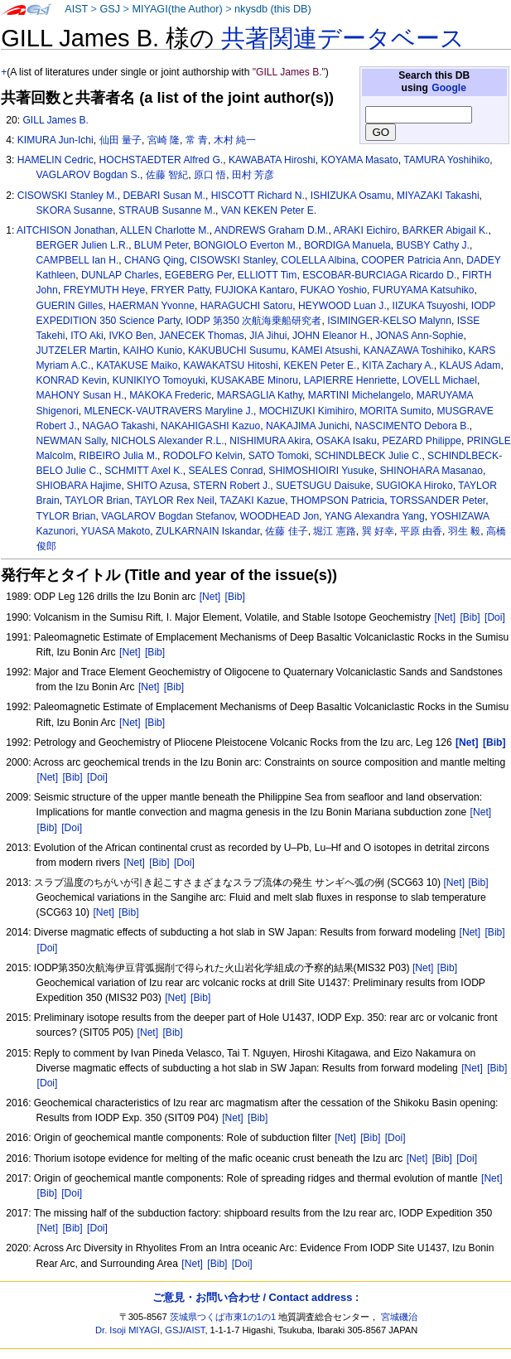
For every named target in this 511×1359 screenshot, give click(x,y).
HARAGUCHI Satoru (246, 306)
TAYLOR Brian (97, 500)
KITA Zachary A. (397, 365)
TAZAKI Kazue (252, 500)
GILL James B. (55, 120)
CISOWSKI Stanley (232, 260)
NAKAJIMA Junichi (308, 426)
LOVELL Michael (440, 380)
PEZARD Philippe (421, 441)
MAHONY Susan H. (80, 395)
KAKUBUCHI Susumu (237, 350)
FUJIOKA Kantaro (255, 290)
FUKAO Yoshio (333, 290)
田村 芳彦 (253, 175)
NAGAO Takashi (118, 426)
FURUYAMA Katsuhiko (424, 290)
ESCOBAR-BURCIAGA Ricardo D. (379, 275)
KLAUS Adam (469, 365)
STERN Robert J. (231, 485)
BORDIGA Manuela (347, 245)
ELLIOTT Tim (267, 275)
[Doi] (494, 617)
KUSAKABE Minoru (254, 380)
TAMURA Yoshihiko (446, 160)
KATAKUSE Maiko (136, 365)
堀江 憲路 (334, 531)
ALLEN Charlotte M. (165, 230)
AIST (76, 9)
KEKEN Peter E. (319, 365)
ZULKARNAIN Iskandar (208, 531)
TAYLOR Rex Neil (175, 500)
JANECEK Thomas (201, 335)
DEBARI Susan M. (164, 195)
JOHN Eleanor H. (330, 335)
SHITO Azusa (157, 485)
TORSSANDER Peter (437, 500)
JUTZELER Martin (77, 350)
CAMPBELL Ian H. (77, 260)
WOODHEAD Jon (279, 516)
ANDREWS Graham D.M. (272, 230)
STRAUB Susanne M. (166, 210)
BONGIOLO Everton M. (246, 245)
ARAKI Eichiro (366, 230)
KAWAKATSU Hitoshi (230, 365)
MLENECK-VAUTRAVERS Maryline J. (168, 411)
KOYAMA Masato (359, 160)
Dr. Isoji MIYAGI (127, 1330)
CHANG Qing (154, 260)
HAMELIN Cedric (55, 160)
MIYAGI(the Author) (177, 9)
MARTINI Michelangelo (359, 395)
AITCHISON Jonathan (66, 230)
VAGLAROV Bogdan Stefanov (167, 516)
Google (448, 88)
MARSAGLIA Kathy (259, 395)
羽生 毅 (464, 531)
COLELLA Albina (318, 260)
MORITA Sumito (395, 411)
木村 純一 (235, 140)
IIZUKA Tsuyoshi (429, 306)
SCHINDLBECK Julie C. (368, 456)
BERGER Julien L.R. (82, 245)
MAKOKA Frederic (170, 395)
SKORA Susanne (74, 210)
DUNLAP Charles (120, 275)
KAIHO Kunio (152, 350)
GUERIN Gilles (70, 306)
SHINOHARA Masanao (431, 470)
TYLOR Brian (66, 516)
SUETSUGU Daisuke (323, 485)
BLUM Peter (161, 245)
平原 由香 (421, 531)
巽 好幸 (378, 531)
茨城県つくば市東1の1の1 (223, 1317)
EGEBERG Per (198, 275)
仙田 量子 (120, 140)
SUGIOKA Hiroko (414, 485)
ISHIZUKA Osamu (351, 195)
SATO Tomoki (278, 456)
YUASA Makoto (115, 531)
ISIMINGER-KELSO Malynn (389, 320)
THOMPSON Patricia (338, 500)
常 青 (197, 140)
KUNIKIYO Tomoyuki (159, 380)
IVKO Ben (130, 335)
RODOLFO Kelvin (203, 456)
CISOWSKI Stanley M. (67, 195)
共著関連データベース (343, 38)
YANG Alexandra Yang (375, 516)
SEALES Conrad (226, 470)
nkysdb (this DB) (272, 9)
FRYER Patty (180, 290)
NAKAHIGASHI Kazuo (210, 426)
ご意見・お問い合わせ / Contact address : (255, 1297)
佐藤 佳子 (286, 531)
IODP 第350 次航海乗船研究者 (253, 320)
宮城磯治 (399, 1317)
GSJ (109, 9)
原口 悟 (210, 175)
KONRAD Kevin (71, 380)
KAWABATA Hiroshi (272, 160)
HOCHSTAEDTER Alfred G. (161, 160)
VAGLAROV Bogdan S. (88, 175)
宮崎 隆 (163, 140)
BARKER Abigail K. (446, 230)
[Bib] (235, 596)
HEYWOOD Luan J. (342, 306)
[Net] (210, 596)
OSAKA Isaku (346, 441)
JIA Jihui (268, 335)
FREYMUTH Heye (105, 290)
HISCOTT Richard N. (258, 195)
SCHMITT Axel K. (143, 470)
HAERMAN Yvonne (151, 306)
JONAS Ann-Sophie (419, 335)
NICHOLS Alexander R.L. (167, 441)
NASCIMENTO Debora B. (412, 426)
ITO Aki (86, 335)
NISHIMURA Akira (269, 441)
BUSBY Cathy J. (433, 245)
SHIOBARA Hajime (79, 485)
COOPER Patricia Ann (410, 260)
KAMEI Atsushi (325, 350)
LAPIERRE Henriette (350, 380)
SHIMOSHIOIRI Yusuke (321, 470)
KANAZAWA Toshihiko (413, 350)
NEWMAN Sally (71, 441)
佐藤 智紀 (167, 175)
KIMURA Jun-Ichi (55, 140)
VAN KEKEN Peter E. (268, 210)
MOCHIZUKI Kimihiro (306, 411)
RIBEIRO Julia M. (118, 456)
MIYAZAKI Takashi (438, 195)
